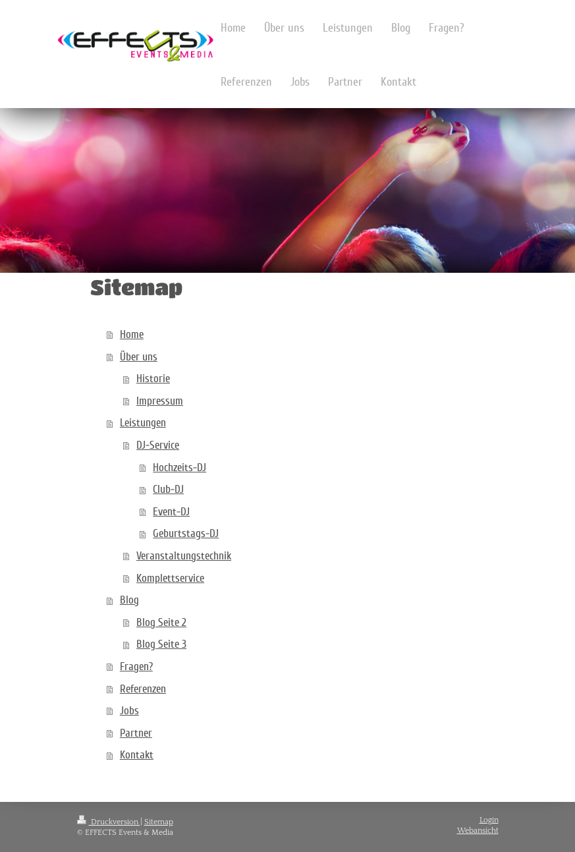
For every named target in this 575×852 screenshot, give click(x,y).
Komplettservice (170, 578)
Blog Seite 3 (161, 644)
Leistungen (143, 423)
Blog (129, 600)
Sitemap (158, 822)
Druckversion (108, 822)
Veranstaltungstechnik (183, 556)
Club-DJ (168, 489)
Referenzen (143, 689)
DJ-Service (157, 445)
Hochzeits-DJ (179, 467)
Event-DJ (171, 512)
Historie (153, 378)
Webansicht (478, 830)
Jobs (129, 711)
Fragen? (136, 666)
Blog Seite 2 (161, 622)
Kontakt (136, 755)
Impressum (159, 401)
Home (132, 334)
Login (489, 820)
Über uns (138, 357)
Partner (136, 733)
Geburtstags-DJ (186, 533)
